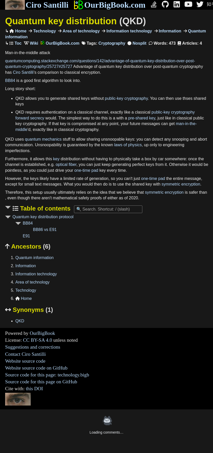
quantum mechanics (43, 139)
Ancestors (27, 246)
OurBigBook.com (109, 5)
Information (169, 31)
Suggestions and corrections (32, 347)
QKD (19, 321)
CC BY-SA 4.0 (37, 340)
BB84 (10, 80)
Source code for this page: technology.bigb (47, 374)
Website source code (25, 361)
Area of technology (80, 31)
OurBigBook (42, 333)
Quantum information (34, 257)
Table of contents (44, 208)
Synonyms (29, 309)
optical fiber (66, 164)
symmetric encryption (181, 184)
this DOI (34, 388)
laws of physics (128, 145)
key (56, 159)
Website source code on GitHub (36, 368)
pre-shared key (141, 118)
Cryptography (111, 43)
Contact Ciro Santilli (25, 354)
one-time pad (86, 170)
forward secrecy (29, 118)
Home (17, 31)
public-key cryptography (126, 98)
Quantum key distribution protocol (43, 217)
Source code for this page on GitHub (41, 381)
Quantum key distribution (75, 21)
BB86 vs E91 (45, 229)
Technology (44, 31)
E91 (26, 236)
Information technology (128, 31)
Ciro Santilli (36, 5)
